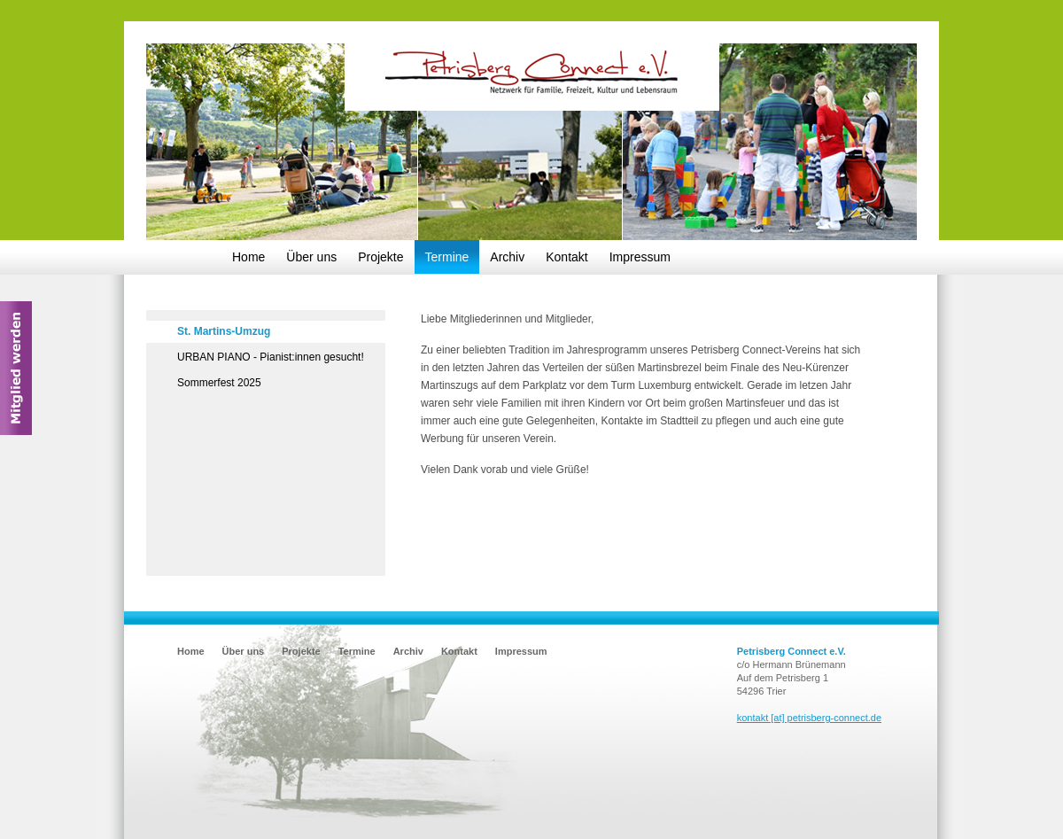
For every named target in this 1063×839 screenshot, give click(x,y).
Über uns (311, 257)
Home (248, 257)
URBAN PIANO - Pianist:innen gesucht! (270, 357)
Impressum (640, 257)
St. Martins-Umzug (223, 331)
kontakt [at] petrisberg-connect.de (809, 717)
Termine (447, 257)
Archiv (507, 257)
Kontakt (566, 257)
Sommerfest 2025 (219, 383)
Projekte (380, 257)
